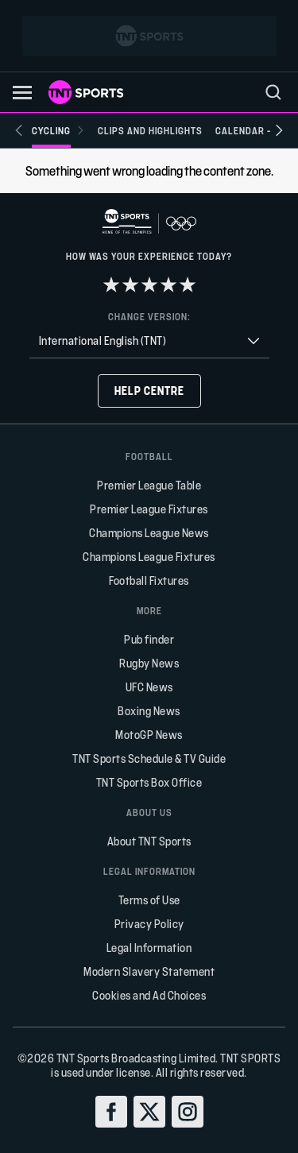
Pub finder (149, 639)
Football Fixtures (149, 580)
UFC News (149, 687)
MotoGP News (149, 734)
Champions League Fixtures (149, 556)
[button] (22, 92)
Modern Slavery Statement (149, 971)
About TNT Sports (149, 841)
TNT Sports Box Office (149, 782)
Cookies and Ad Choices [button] (149, 995)
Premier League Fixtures (149, 509)
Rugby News (149, 663)
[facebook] (111, 1112)
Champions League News (149, 533)
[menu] (273, 92)
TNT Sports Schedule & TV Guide (149, 758)
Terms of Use (149, 900)
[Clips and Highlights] (150, 130)
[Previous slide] (19, 130)
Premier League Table (149, 485)
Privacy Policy (149, 924)
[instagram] (187, 1112)
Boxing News (149, 711)
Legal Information (149, 947)
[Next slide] (279, 130)
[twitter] (149, 1112)
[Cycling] (58, 130)
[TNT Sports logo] (86, 92)
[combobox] (149, 341)
